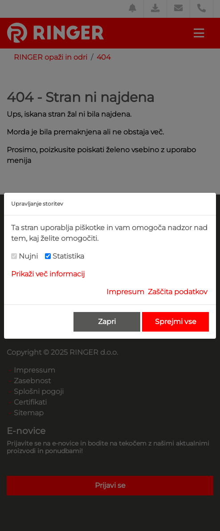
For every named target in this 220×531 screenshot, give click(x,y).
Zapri (107, 321)
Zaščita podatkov (177, 292)
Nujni (28, 256)
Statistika (68, 256)
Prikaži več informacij (48, 274)
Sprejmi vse (175, 321)
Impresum (125, 292)
